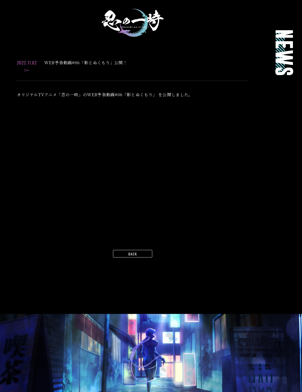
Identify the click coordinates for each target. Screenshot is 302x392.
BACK (132, 253)
